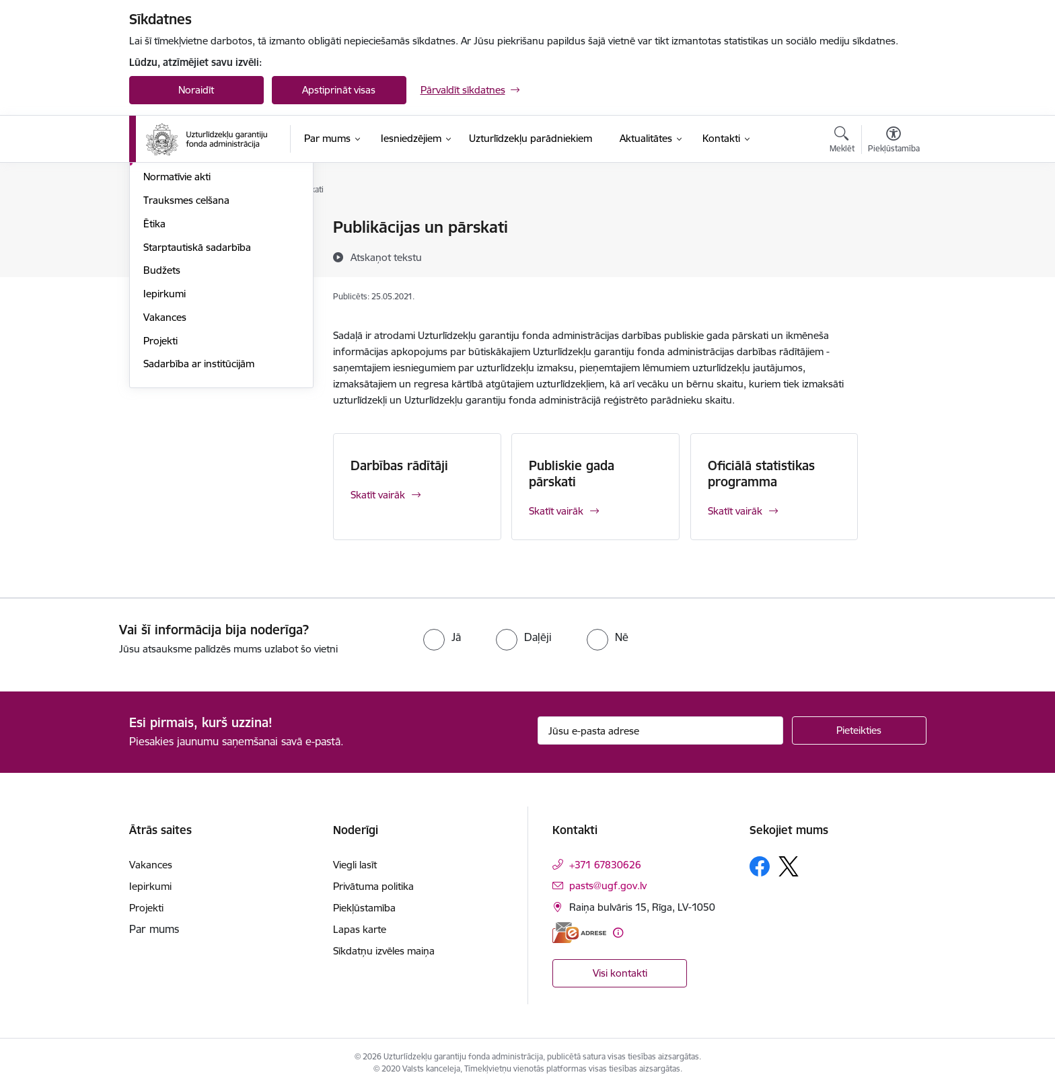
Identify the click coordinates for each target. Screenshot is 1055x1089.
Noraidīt (196, 89)
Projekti (160, 485)
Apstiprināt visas (338, 89)
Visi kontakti (620, 973)
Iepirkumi (164, 438)
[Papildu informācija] (618, 933)
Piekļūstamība (364, 907)
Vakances (164, 461)
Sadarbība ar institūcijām (198, 508)
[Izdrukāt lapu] (893, 221)
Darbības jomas (178, 274)
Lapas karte (359, 929)
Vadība (158, 228)
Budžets (161, 415)
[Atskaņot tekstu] (386, 257)
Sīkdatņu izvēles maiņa (384, 950)
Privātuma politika (373, 886)
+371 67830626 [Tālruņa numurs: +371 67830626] (605, 864)
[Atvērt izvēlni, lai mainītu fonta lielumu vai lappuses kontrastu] (893, 141)
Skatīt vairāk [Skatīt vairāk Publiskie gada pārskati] (556, 510)
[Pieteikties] (859, 730)
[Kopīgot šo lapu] (893, 255)
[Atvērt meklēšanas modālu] (842, 141)
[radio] (442, 637)
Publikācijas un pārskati (196, 298)
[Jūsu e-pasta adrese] (660, 730)
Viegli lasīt (355, 864)
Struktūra (164, 251)
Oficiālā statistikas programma (761, 473)
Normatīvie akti (177, 321)
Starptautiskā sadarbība (197, 391)
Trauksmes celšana (186, 344)
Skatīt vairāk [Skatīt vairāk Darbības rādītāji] (378, 494)
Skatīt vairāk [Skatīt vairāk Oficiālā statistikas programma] (735, 510)
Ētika (154, 368)
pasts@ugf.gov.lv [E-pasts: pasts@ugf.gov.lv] (608, 885)
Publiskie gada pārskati (571, 473)
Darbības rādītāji (399, 465)
